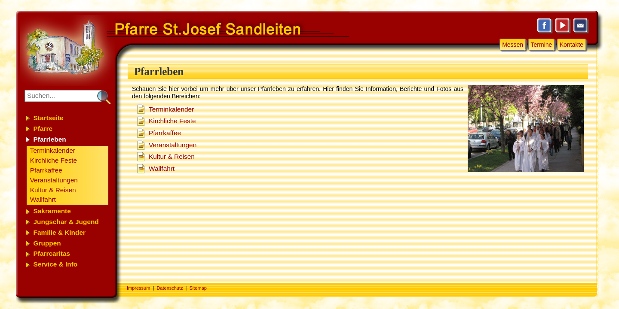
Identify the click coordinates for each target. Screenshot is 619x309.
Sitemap (198, 288)
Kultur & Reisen (172, 156)
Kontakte (571, 44)
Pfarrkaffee (165, 132)
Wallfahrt (162, 168)
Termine (541, 44)
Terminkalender (171, 109)
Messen (512, 44)
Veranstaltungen (172, 144)
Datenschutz (169, 288)
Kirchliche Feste (172, 120)
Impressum (138, 288)
